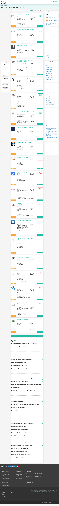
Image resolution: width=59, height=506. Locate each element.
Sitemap (12, 492)
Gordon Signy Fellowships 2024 (22, 319)
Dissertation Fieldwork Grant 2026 (23, 157)
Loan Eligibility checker (38, 476)
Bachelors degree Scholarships (50, 33)
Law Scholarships (48, 100)
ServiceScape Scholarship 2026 (22, 45)
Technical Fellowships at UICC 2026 (23, 14)
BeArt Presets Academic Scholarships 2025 (24, 187)
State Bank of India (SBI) (51, 14)
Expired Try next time (40, 128)
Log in (51, 1)
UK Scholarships (48, 65)
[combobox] (5, 66)
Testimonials (3, 492)
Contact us (3, 494)
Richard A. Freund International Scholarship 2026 (25, 220)
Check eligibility (40, 56)
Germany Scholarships (49, 67)
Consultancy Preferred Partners (23, 492)
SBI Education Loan (28, 471)
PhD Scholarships (4, 481)
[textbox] (5, 70)
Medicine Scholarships (49, 98)
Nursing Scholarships (49, 88)
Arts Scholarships (4, 470)
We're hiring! (3, 488)
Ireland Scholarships (49, 73)
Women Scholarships (49, 145)
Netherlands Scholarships (49, 79)
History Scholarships (49, 102)
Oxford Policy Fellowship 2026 (22, 272)
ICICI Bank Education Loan (29, 482)
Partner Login (22, 488)
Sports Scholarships (49, 86)
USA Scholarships (48, 63)
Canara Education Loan (29, 476)
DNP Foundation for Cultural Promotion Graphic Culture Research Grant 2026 (25, 61)
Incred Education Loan (29, 477)
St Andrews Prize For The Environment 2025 (24, 142)
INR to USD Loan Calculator (38, 472)
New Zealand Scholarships (49, 77)
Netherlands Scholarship (19, 481)
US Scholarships (18, 470)
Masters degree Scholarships (50, 35)
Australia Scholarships (49, 69)
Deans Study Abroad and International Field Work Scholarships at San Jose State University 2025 (25, 287)
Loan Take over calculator (38, 473)
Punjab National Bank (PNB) (51, 20)
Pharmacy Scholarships (49, 96)
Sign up (55, 1)
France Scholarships (49, 75)
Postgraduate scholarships (5, 485)
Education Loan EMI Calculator (37, 470)
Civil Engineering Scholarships (50, 90)
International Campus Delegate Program (23, 490)
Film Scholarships (48, 94)
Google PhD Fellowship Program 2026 (23, 172)
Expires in (40, 16)
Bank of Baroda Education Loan (29, 473)
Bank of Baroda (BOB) (50, 17)
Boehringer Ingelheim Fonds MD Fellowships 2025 (25, 111)
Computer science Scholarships (50, 104)
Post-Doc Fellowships (5, 482)
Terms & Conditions (13, 488)
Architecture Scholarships (5, 471)
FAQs (2, 493)
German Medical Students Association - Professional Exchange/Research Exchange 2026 (26, 257)
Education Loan (28, 470)
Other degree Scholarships (49, 57)
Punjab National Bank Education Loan (28, 479)
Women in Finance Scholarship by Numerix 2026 (25, 127)
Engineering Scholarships (5, 474)
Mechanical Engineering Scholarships (51, 92)
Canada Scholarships (49, 71)
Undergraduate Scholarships (6, 478)
